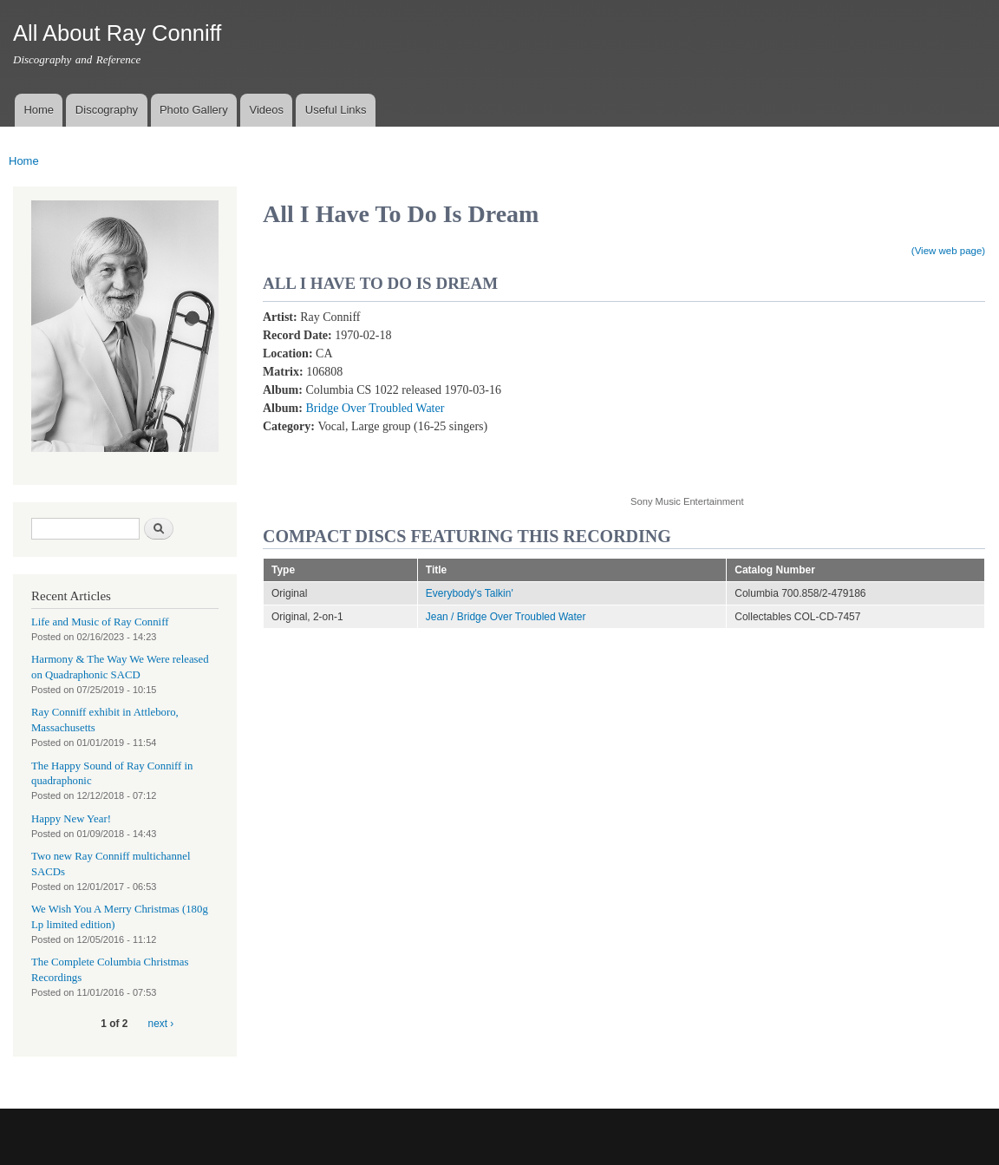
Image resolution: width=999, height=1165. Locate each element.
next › (161, 1024)
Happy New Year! (71, 819)
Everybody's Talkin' (469, 593)
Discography (106, 109)
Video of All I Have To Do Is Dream (769, 392)
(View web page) (948, 250)
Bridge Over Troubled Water (374, 408)
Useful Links (336, 109)
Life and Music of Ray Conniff (99, 622)
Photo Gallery (194, 109)
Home (38, 109)
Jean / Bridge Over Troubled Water (506, 617)
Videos (266, 109)
